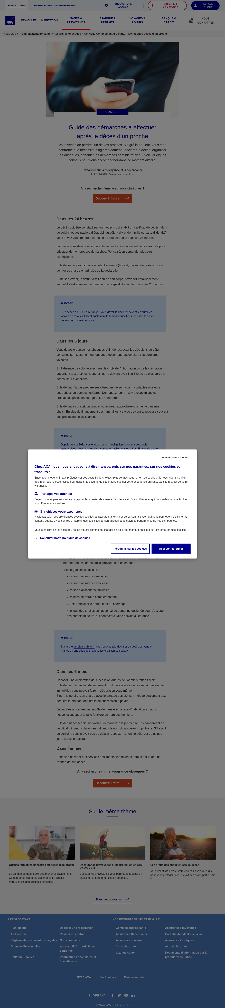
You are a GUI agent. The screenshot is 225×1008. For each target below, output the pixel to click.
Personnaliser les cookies (130, 548)
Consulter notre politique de (65, 538)
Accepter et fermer (171, 548)
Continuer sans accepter (174, 457)
